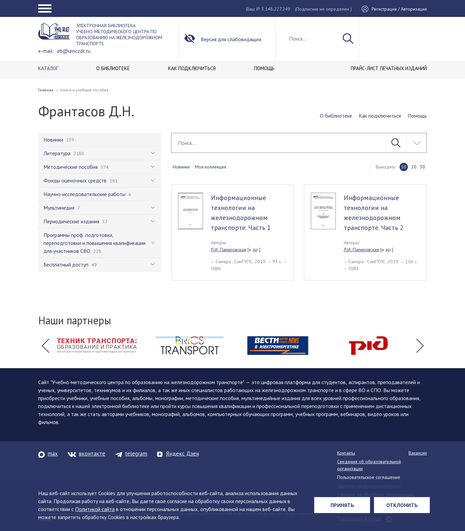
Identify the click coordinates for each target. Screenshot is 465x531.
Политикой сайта (95, 509)
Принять (342, 505)
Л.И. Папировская (228, 250)
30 (422, 167)
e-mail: (46, 51)
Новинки (181, 167)
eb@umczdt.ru (73, 51)
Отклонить (402, 505)
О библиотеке (336, 115)
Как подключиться (380, 115)
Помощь (417, 115)
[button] (45, 346)
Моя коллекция (210, 167)
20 (414, 167)
